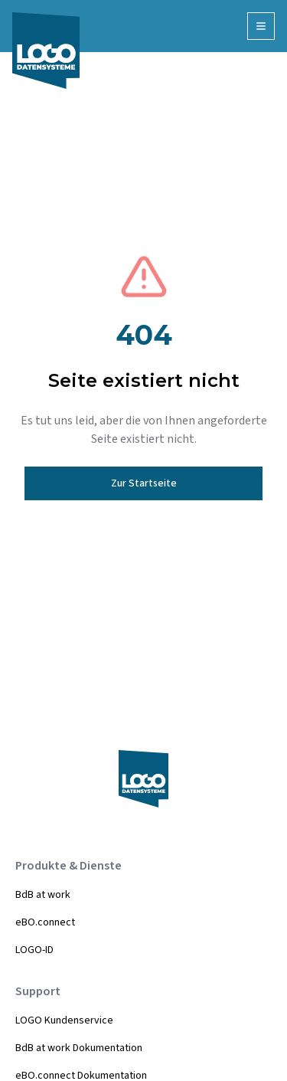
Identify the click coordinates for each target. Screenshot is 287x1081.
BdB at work (42, 894)
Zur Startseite (144, 483)
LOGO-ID (34, 950)
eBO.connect (45, 922)
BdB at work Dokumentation (78, 1048)
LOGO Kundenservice (64, 1020)
